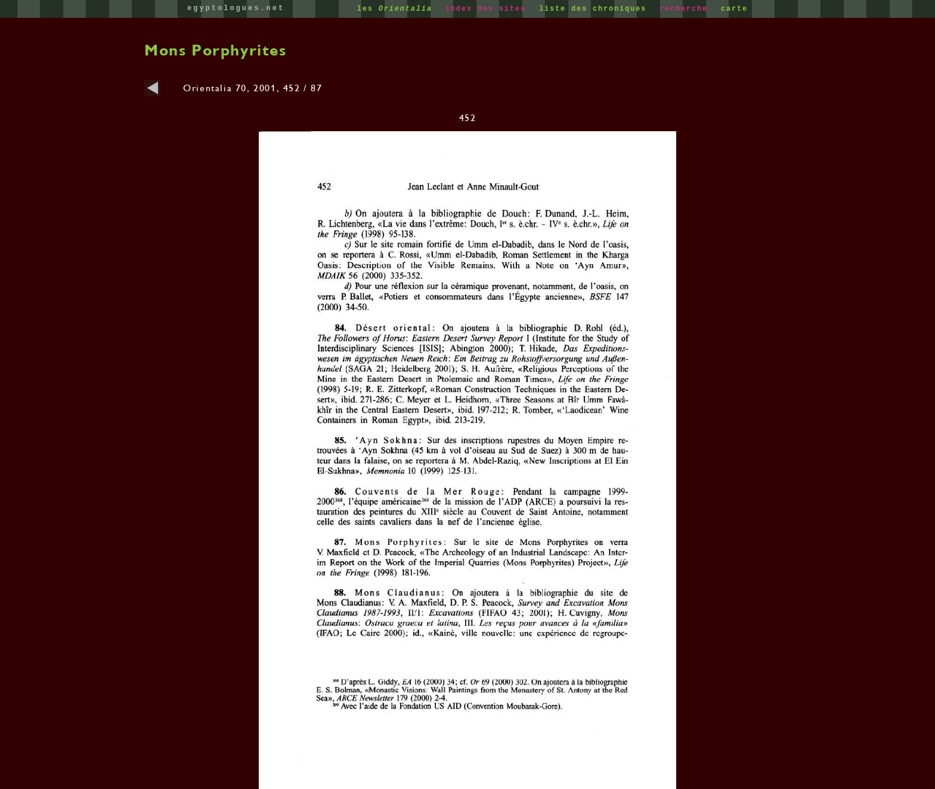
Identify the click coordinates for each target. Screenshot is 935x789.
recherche (686, 9)
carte (734, 9)
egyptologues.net (235, 8)
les (397, 9)
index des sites (488, 9)
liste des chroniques (595, 9)
